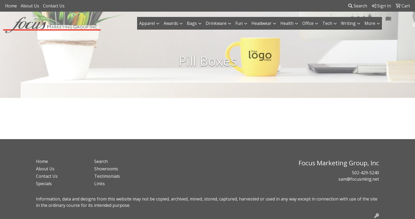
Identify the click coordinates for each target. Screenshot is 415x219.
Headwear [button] (261, 23)
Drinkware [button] (216, 23)
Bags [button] (192, 23)
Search (357, 6)
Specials (44, 183)
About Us (30, 6)
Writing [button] (348, 23)
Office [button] (308, 23)
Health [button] (287, 23)
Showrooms (106, 169)
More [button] (369, 23)
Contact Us (54, 6)
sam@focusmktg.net (359, 179)
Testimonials (107, 176)
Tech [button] (327, 23)
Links (99, 183)
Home (11, 6)
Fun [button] (239, 23)
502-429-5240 (365, 173)
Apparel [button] (147, 23)
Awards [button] (171, 23)
